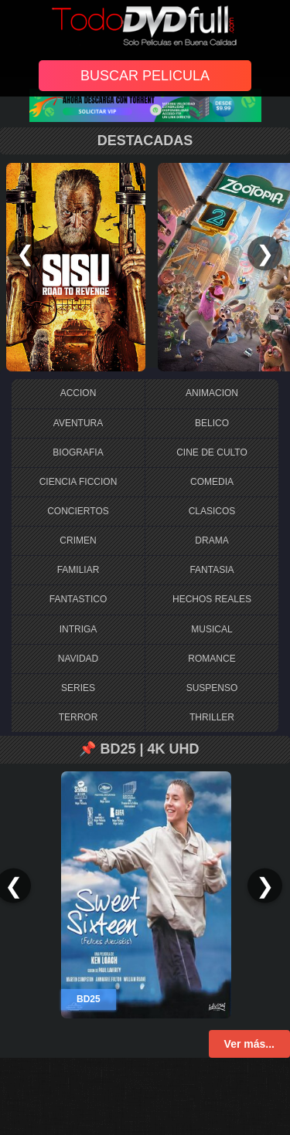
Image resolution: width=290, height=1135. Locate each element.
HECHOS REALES (211, 599)
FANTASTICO (78, 599)
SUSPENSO (212, 688)
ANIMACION (212, 393)
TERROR (78, 717)
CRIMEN (78, 540)
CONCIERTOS (78, 511)
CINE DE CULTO (211, 452)
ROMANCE (211, 658)
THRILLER (211, 717)
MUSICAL (211, 629)
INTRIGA (78, 629)
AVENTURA (78, 423)
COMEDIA (212, 481)
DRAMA (211, 540)
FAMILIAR (78, 569)
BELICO (212, 423)
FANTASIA (211, 569)
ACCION (78, 393)
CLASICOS (212, 511)
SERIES (78, 688)
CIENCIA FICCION (78, 481)
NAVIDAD (78, 658)
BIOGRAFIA (78, 452)
